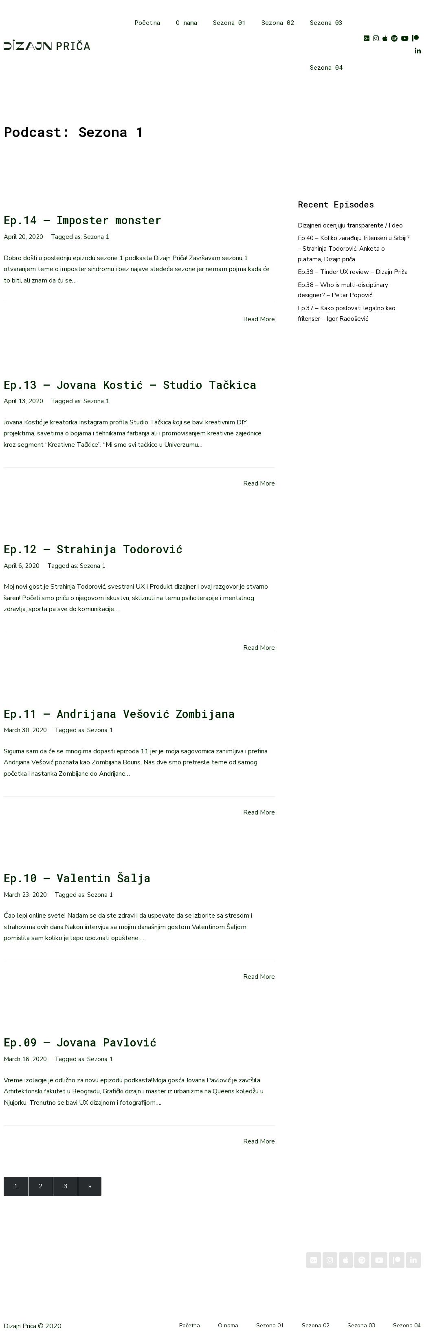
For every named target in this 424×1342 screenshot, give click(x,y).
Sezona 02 (277, 22)
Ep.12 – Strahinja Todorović (93, 549)
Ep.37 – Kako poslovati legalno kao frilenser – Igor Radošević (346, 313)
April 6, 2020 (22, 566)
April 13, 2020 (23, 401)
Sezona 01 (229, 22)
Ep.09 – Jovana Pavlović (80, 1042)
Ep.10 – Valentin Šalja (77, 878)
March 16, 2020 (25, 1059)
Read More (259, 319)
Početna (147, 22)
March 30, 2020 (25, 730)
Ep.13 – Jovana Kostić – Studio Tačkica (130, 384)
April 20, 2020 (23, 237)
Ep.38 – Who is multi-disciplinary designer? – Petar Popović (343, 290)
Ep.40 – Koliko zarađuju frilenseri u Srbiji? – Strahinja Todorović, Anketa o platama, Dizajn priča (354, 248)
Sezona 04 (326, 67)
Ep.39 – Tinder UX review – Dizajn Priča (353, 272)
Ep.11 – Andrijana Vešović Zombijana (119, 713)
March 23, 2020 (25, 895)
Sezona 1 (96, 237)
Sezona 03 (326, 22)
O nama (186, 22)
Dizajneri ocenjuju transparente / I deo (350, 225)
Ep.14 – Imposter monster (82, 220)
